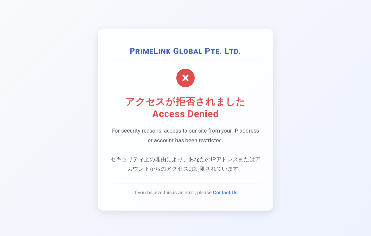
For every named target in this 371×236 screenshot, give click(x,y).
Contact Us (225, 193)
